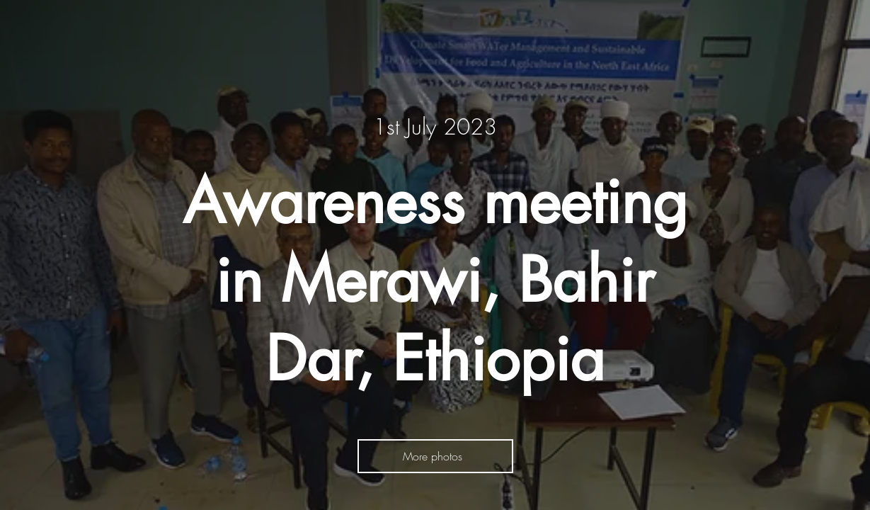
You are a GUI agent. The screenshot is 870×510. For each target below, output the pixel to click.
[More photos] (435, 456)
